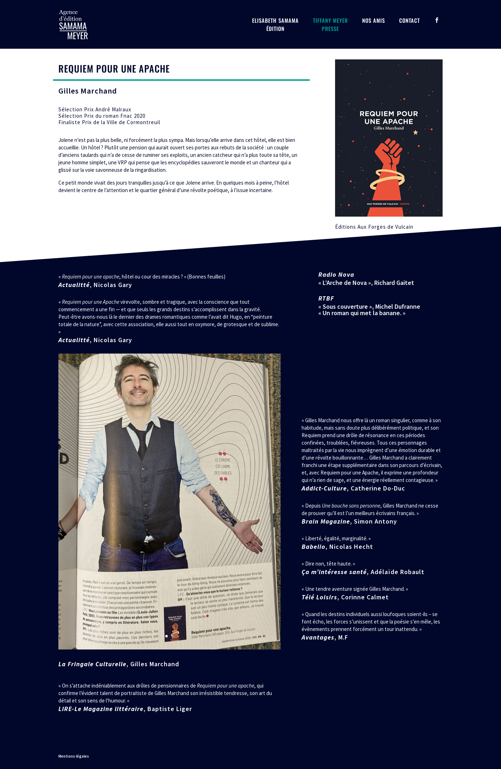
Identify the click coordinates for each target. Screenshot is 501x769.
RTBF (326, 298)
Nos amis (373, 20)
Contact (409, 20)
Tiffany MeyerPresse (330, 24)
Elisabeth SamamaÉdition (275, 24)
